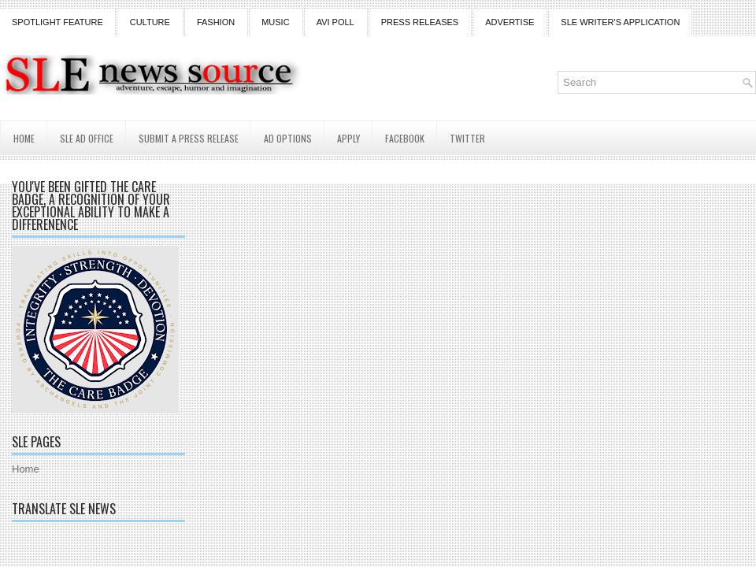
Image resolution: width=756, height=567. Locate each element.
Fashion (216, 22)
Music (275, 22)
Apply (348, 138)
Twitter (467, 138)
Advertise (509, 22)
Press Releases (419, 22)
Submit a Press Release (189, 138)
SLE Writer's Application (620, 22)
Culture (150, 22)
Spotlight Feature (57, 22)
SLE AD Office (86, 138)
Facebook (404, 138)
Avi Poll (335, 22)
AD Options (288, 138)
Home (24, 138)
